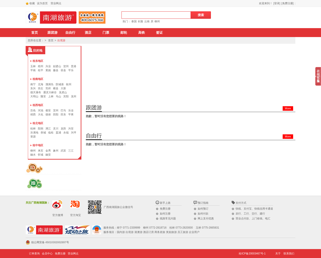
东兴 (33, 88)
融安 (48, 154)
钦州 (68, 84)
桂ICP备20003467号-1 (252, 253)
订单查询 (34, 253)
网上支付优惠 (206, 218)
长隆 (140, 21)
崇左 (40, 88)
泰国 (134, 21)
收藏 (30, 3)
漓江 (48, 128)
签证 (159, 32)
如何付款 (203, 213)
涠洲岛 (49, 84)
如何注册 (165, 213)
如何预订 (203, 208)
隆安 (43, 96)
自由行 (70, 32)
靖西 (33, 114)
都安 (48, 110)
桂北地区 (38, 123)
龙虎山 (63, 92)
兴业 (48, 66)
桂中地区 (38, 145)
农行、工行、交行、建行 (250, 213)
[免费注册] (287, 3)
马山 (58, 96)
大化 (40, 114)
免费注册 (165, 208)
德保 (48, 114)
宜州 (55, 110)
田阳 (55, 114)
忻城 (40, 154)
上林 (51, 96)
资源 (33, 136)
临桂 (51, 132)
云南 (147, 21)
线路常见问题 (168, 218)
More (288, 108)
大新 (63, 88)
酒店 (88, 32)
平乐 (71, 70)
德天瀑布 (35, 92)
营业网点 (56, 3)
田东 (63, 114)
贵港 (73, 66)
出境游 (61, 40)
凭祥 (48, 88)
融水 (33, 154)
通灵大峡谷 (50, 92)
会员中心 (47, 253)
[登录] (277, 3)
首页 (34, 32)
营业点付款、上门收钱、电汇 (253, 218)
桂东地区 (38, 60)
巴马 (63, 110)
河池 (40, 110)
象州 (55, 150)
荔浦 (58, 132)
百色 (33, 110)
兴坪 (73, 132)
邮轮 (123, 32)
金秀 (48, 150)
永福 (66, 132)
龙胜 (63, 128)
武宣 (63, 150)
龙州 (73, 96)
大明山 (34, 96)
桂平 (40, 70)
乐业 (71, 110)
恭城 (43, 132)
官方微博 (57, 215)
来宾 (40, 150)
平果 (71, 114)
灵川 (55, 128)
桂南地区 (38, 79)
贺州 (66, 66)
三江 (71, 150)
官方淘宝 (75, 215)
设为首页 (42, 3)
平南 (33, 70)
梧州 (40, 66)
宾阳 (66, 96)
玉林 (33, 66)
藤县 (55, 70)
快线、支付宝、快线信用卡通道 (254, 208)
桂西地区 (38, 105)
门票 (106, 32)
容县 (63, 70)
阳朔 (40, 128)
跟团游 (52, 32)
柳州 (157, 21)
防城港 (60, 84)
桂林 (33, 128)
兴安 (71, 128)
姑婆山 (57, 66)
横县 (55, 88)
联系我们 (289, 253)
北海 (40, 84)
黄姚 (48, 70)
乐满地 (34, 132)
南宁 (33, 84)
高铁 (141, 32)
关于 (278, 253)
